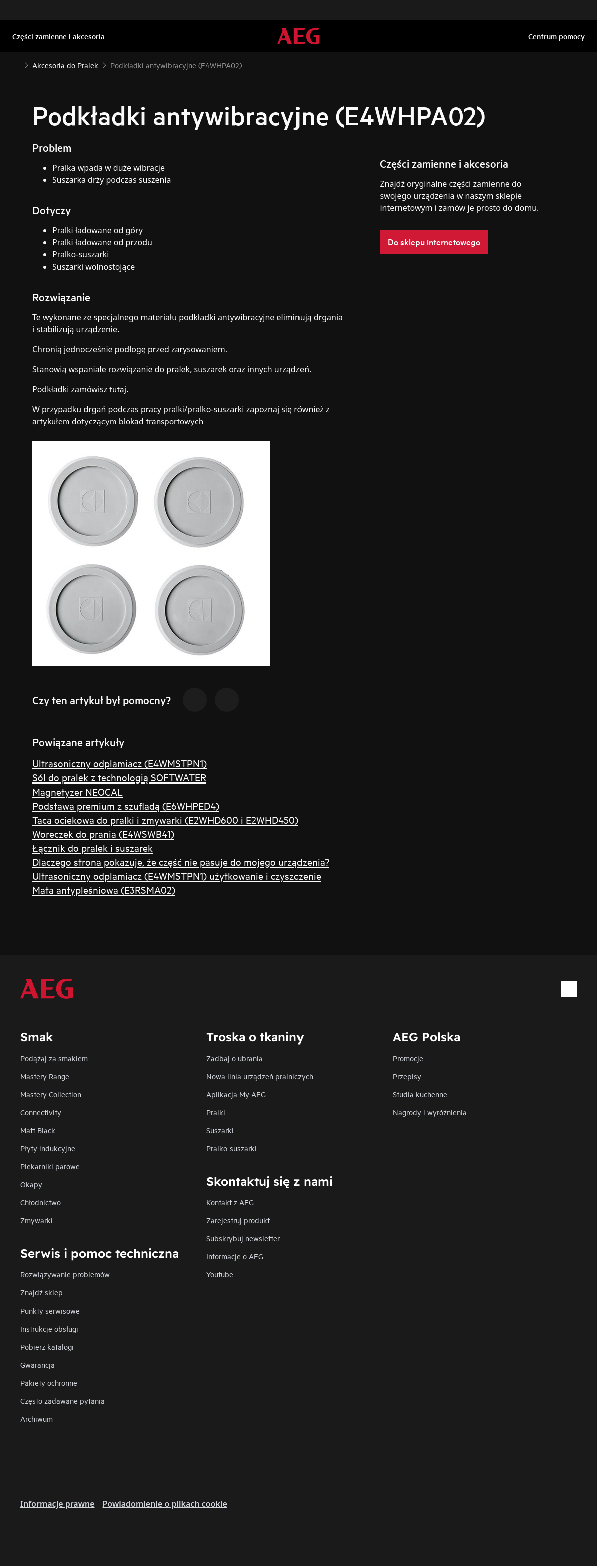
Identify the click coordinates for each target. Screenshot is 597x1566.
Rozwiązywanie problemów (65, 1274)
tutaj (117, 388)
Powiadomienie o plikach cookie (165, 1503)
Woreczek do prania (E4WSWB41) (103, 833)
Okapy (31, 1184)
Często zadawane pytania (62, 1400)
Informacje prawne (57, 1503)
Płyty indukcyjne (47, 1148)
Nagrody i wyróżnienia (430, 1112)
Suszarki (220, 1130)
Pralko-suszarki (231, 1148)
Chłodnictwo (40, 1202)
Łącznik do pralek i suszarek (92, 847)
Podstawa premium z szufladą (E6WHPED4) (125, 805)
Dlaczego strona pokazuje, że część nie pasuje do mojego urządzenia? (180, 861)
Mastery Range (44, 1076)
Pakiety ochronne (48, 1382)
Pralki (215, 1112)
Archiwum (36, 1418)
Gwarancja (37, 1364)
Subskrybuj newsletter (243, 1238)
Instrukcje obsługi (49, 1328)
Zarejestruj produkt (238, 1220)
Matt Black (37, 1130)
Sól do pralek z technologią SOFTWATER (119, 777)
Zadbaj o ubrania (234, 1058)
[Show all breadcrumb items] (16, 64)
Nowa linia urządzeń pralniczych (259, 1076)
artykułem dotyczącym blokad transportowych (117, 420)
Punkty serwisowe (50, 1310)
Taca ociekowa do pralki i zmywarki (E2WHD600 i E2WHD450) (165, 819)
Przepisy (407, 1076)
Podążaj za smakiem (54, 1058)
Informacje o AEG (234, 1256)
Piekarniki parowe (50, 1166)
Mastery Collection (50, 1094)
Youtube (219, 1274)
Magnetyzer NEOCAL (77, 791)
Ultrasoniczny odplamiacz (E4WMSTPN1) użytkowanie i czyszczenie (176, 875)
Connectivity (40, 1112)
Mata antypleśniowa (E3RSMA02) (103, 889)
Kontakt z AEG (230, 1202)
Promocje (408, 1058)
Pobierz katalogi (47, 1346)
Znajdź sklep (41, 1292)
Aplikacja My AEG (236, 1094)
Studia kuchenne (420, 1094)
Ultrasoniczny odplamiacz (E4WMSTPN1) (119, 763)
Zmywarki (36, 1220)
